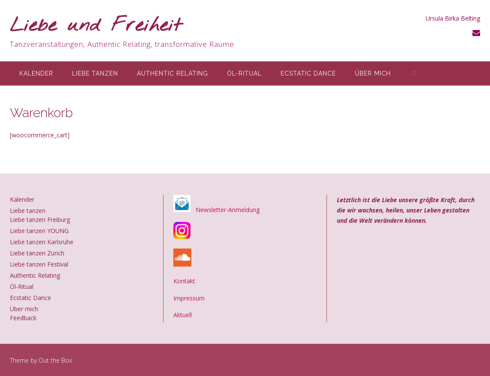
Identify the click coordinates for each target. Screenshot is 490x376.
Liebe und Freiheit (96, 26)
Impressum (189, 298)
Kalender (36, 73)
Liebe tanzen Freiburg (40, 219)
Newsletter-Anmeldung (228, 210)
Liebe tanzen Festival (39, 264)
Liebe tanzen (95, 73)
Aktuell (182, 315)
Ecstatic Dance (308, 73)
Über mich (373, 73)
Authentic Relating (172, 73)
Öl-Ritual (244, 73)
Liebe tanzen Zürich (37, 253)
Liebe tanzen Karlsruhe (41, 242)
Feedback (23, 318)
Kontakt (184, 281)
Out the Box (55, 360)
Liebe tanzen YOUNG (39, 231)
